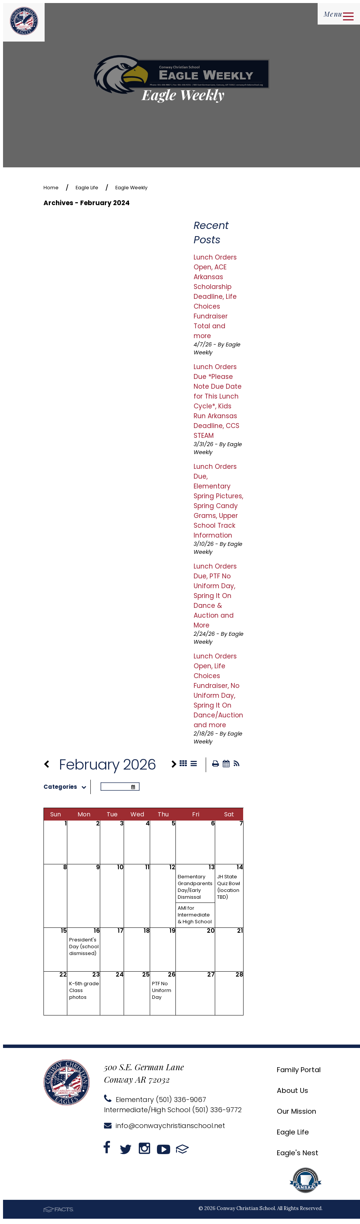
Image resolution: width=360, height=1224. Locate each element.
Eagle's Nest (291, 1155)
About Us (285, 1092)
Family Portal (293, 1071)
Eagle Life (95, 187)
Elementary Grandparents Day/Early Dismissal (195, 889)
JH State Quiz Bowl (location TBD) (228, 889)
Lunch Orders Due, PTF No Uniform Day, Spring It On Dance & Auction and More (215, 597)
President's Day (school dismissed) (84, 949)
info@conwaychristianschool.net (164, 1128)
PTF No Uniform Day (161, 993)
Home (53, 187)
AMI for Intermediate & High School (195, 917)
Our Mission (290, 1113)
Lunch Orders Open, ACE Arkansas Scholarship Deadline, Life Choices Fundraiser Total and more (215, 297)
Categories (66, 789)
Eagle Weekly (148, 187)
